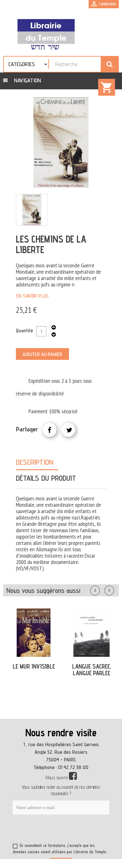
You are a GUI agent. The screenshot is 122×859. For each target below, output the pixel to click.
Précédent (101, 589)
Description (34, 462)
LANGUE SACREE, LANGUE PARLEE (91, 670)
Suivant (113, 589)
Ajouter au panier (42, 354)
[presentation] (73, 830)
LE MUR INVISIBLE (34, 666)
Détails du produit (46, 478)
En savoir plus (32, 296)
